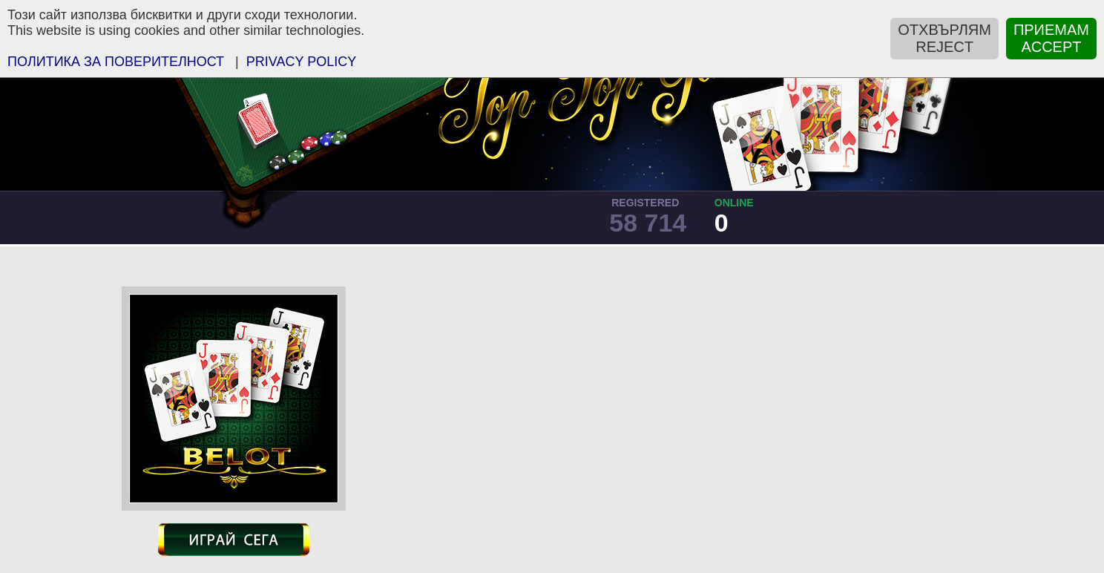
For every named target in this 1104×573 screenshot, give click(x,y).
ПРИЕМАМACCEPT (1051, 38)
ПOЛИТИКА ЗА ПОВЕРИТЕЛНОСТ (115, 61)
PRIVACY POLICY (301, 61)
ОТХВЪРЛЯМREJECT (944, 38)
